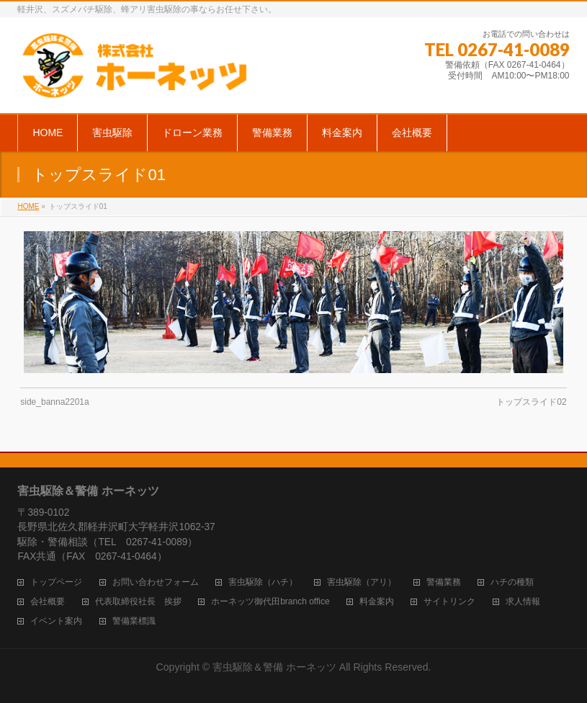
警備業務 (443, 582)
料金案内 (376, 601)
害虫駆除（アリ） (361, 582)
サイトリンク (449, 601)
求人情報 (523, 601)
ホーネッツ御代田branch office (270, 601)
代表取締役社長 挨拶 (138, 601)
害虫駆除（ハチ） (262, 582)
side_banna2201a (54, 402)
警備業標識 (134, 621)
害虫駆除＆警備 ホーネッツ (274, 667)
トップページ (56, 582)
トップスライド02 (531, 402)
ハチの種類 (512, 582)
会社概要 (47, 601)
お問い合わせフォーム (155, 582)
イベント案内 (56, 621)
